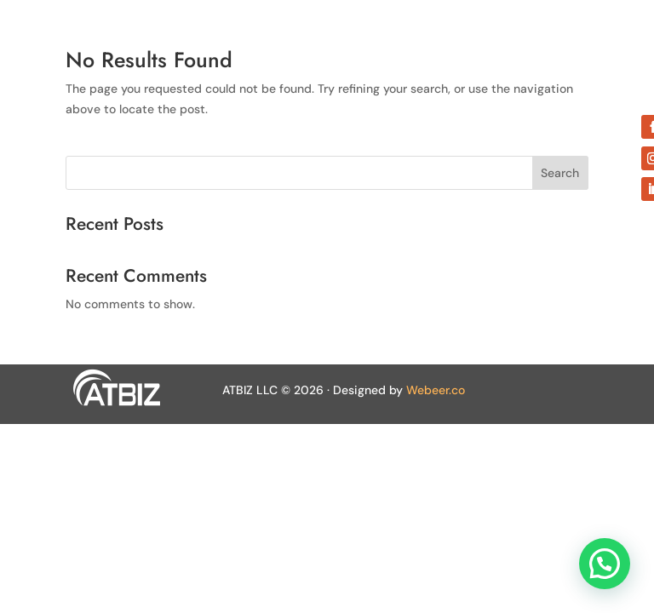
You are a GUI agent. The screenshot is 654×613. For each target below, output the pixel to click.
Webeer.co (435, 390)
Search (560, 172)
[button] (604, 563)
